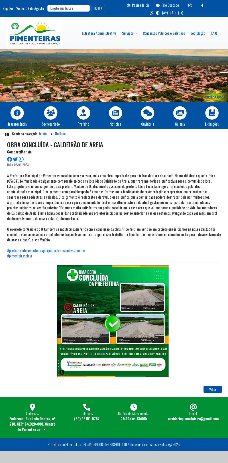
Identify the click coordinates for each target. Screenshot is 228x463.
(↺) (180, 12)
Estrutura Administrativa (99, 33)
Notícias (60, 133)
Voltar (212, 389)
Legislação (198, 33)
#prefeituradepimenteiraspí (26, 250)
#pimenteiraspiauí (19, 256)
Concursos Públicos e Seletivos (164, 33)
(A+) (165, 12)
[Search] (68, 8)
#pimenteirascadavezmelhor (65, 250)
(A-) (172, 12)
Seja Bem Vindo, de (23, 8)
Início (43, 133)
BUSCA (98, 8)
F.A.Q (214, 33)
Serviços (128, 33)
